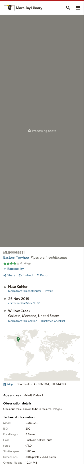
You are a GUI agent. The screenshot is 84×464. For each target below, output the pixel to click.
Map (8, 384)
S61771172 (24, 303)
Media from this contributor (24, 291)
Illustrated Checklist (53, 321)
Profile (49, 291)
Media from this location (22, 321)
